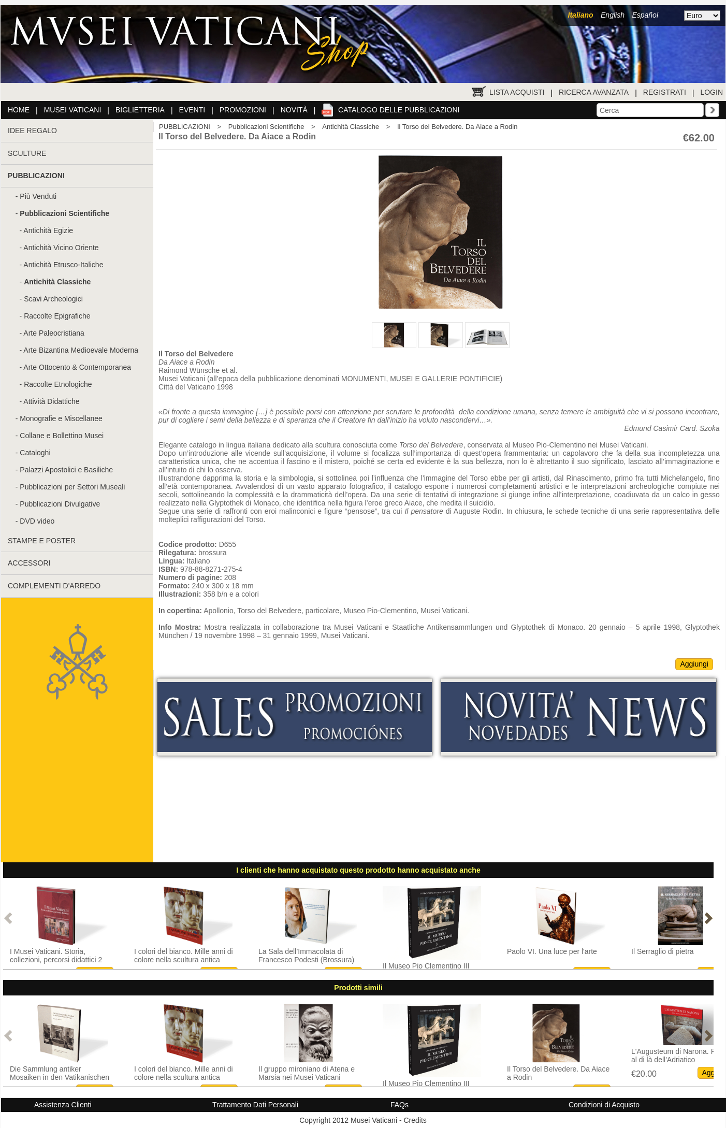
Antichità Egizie (48, 230)
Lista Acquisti (516, 92)
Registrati (664, 92)
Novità (294, 110)
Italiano (580, 15)
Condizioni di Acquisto (604, 1105)
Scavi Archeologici (53, 299)
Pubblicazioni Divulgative (60, 504)
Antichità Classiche (350, 127)
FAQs (399, 1105)
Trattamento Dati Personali (255, 1105)
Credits (414, 1120)
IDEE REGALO (32, 130)
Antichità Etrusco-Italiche (63, 265)
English (613, 15)
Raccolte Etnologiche (58, 384)
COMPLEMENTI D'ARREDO (54, 586)
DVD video (37, 521)
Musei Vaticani (72, 110)
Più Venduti (38, 196)
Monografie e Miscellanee (61, 418)
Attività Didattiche (51, 401)
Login (711, 92)
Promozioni (243, 110)
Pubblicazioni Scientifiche (266, 127)
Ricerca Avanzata (594, 92)
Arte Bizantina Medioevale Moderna (80, 350)
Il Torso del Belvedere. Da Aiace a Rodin (457, 127)
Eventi (192, 110)
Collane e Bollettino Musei (62, 435)
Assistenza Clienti (63, 1105)
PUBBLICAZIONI (184, 127)
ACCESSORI (29, 563)
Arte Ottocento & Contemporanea (77, 367)
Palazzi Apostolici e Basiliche (66, 470)
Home (19, 110)
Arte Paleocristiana (53, 333)
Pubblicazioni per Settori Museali (72, 487)
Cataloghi (35, 453)
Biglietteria (140, 110)
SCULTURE (27, 153)
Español (645, 15)
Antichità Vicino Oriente (60, 247)
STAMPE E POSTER (42, 541)
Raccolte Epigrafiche (57, 316)
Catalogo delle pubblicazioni (398, 110)
